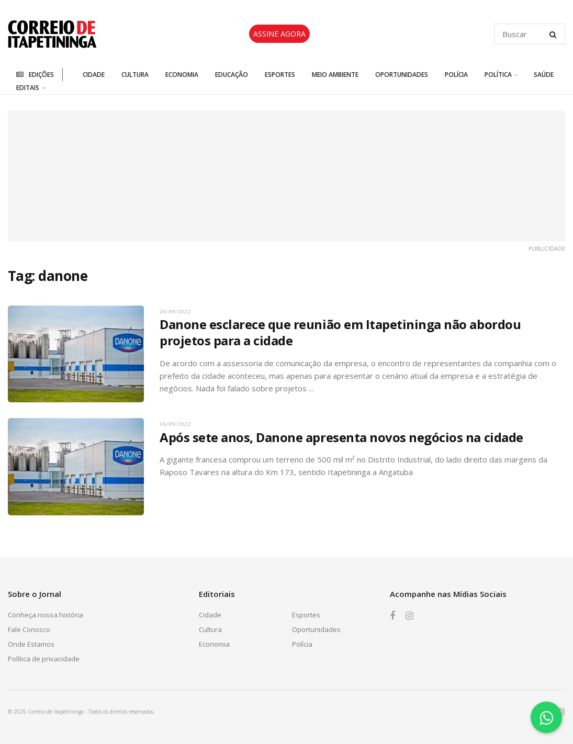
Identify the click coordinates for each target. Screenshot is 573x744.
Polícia (456, 74)
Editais (27, 87)
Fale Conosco (29, 629)
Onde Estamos (31, 644)
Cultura (135, 74)
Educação (231, 74)
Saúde (544, 74)
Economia (181, 74)
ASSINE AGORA (279, 34)
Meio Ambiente (335, 74)
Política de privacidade (44, 658)
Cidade (94, 74)
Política (498, 74)
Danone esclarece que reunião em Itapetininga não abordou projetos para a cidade (340, 332)
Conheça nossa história (45, 614)
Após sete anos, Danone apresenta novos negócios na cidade (341, 437)
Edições (35, 74)
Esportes (280, 74)
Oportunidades (401, 74)
